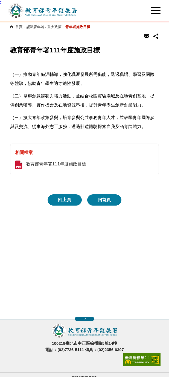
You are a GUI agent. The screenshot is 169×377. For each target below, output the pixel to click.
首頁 (18, 27)
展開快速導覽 (85, 319)
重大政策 (54, 27)
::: (2, 2)
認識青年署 (35, 27)
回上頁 (64, 199)
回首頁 (104, 199)
